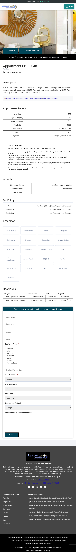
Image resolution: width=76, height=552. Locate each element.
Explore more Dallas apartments (17, 99)
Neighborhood (7, 502)
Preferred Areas (12, 344)
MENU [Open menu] (69, 7)
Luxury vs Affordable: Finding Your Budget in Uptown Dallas (47, 516)
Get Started (6, 509)
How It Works (7, 505)
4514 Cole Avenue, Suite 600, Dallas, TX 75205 (41, 483)
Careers (5, 516)
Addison (38, 348)
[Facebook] (30, 487)
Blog (4, 520)
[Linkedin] (46, 487)
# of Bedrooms (11, 375)
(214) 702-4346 (44, 1)
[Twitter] (34, 487)
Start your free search (50, 99)
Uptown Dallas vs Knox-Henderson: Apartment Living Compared (49, 519)
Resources (6, 524)
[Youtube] (42, 487)
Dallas (38, 358)
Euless (38, 360)
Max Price (9, 394)
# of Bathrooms (12, 384)
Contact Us (6, 513)
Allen (38, 351)
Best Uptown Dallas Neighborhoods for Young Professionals (48, 512)
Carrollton (38, 356)
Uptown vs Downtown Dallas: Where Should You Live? (46, 502)
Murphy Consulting (44, 551)
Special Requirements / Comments (18, 413)
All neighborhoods (35, 99)
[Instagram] (38, 487)
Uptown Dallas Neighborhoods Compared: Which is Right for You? (50, 498)
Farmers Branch (38, 363)
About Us (6, 498)
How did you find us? (13, 403)
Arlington (38, 353)
